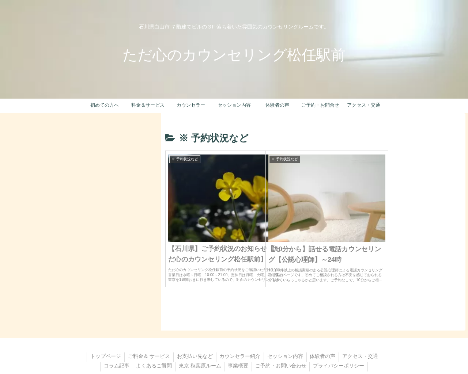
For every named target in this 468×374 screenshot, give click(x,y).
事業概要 (290, 341)
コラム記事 (165, 341)
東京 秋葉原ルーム (251, 341)
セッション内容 (308, 332)
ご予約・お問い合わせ (333, 341)
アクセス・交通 (127, 341)
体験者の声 (346, 332)
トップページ (124, 332)
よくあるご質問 (204, 341)
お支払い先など (216, 332)
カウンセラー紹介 (261, 332)
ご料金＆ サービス (169, 332)
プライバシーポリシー (234, 351)
